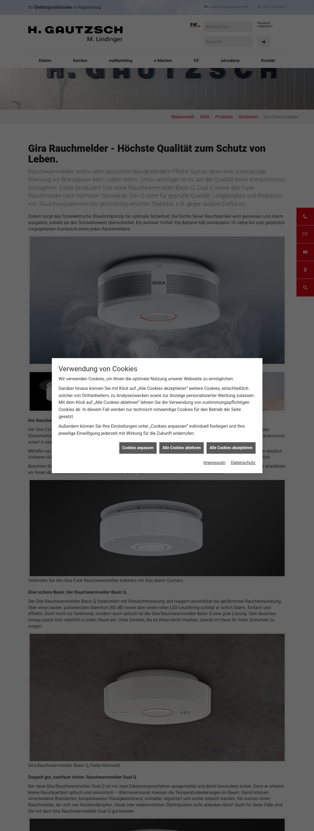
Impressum (214, 462)
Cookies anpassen (138, 447)
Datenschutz (243, 462)
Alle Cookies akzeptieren (231, 447)
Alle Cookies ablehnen (181, 447)
